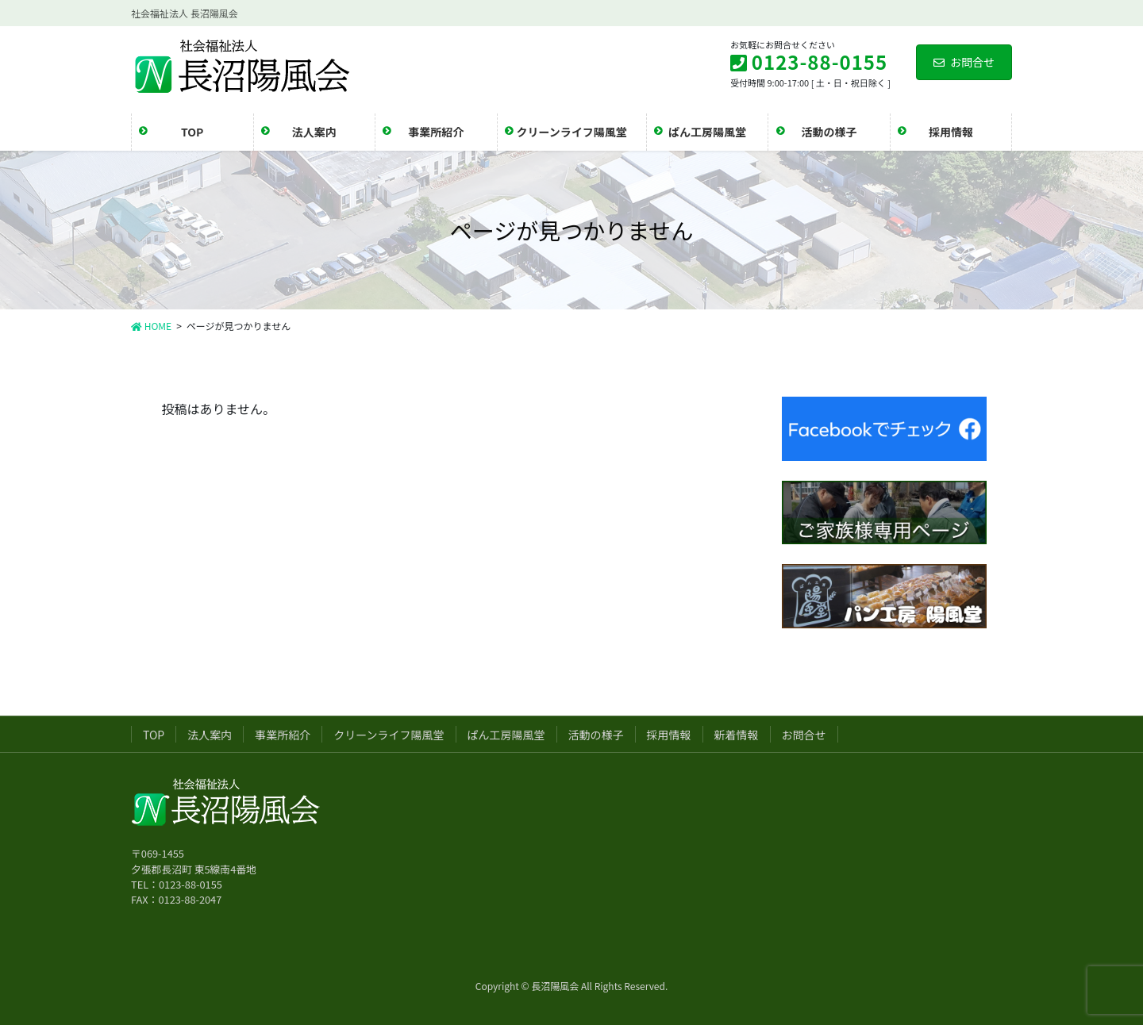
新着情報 (736, 735)
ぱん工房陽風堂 (506, 735)
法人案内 (209, 735)
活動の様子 (596, 735)
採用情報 (669, 735)
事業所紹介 (282, 735)
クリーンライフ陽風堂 (388, 735)
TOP (153, 735)
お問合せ (964, 62)
